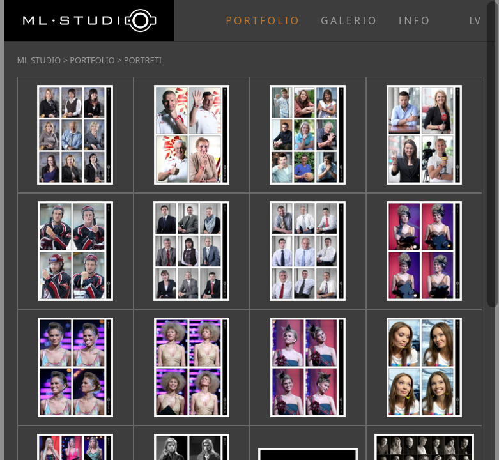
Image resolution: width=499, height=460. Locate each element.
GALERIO (349, 20)
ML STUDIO (39, 60)
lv (475, 20)
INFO (415, 20)
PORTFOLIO (263, 20)
